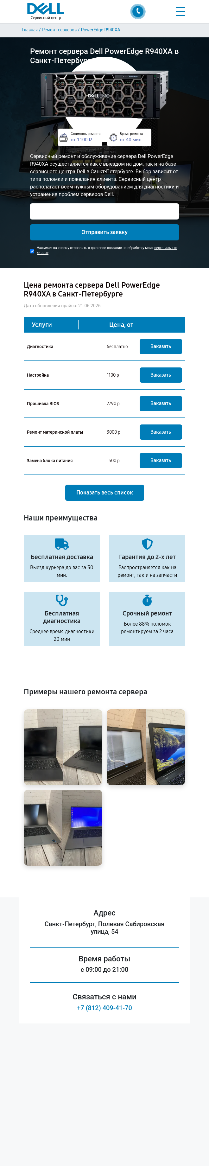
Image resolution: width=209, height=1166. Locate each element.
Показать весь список (104, 492)
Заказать (161, 346)
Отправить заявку (104, 232)
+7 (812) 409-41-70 (104, 1008)
